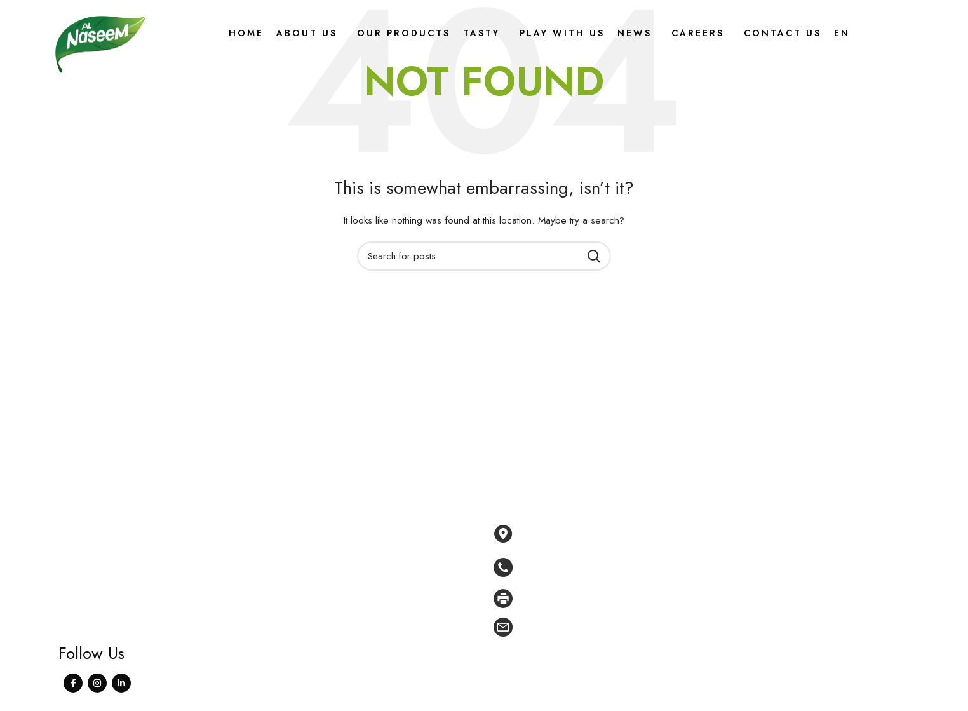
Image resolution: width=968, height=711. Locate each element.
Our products (392, 567)
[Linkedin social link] (121, 683)
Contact (380, 663)
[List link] (678, 567)
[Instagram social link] (97, 683)
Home (377, 528)
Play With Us (391, 606)
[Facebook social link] (73, 683)
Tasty (374, 586)
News (376, 625)
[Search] (484, 256)
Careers (381, 644)
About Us (383, 548)
